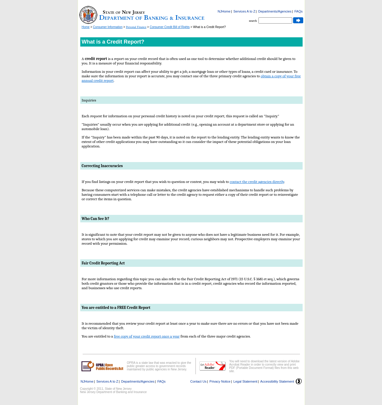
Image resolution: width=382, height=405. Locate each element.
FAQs (298, 11)
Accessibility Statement (277, 381)
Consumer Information (108, 27)
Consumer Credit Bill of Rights (170, 27)
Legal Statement (245, 381)
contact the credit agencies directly (257, 181)
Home (86, 27)
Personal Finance (136, 27)
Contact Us (198, 381)
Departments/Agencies (274, 11)
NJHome (224, 11)
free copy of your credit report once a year (147, 336)
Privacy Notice (220, 381)
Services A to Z (244, 11)
